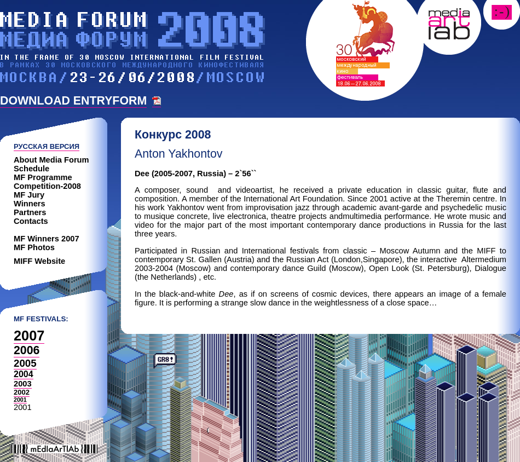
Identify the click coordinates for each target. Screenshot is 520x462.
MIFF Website (39, 261)
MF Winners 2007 (46, 238)
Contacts (31, 221)
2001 (20, 399)
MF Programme (43, 177)
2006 (26, 350)
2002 (22, 392)
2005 (25, 363)
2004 (23, 374)
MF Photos (34, 247)
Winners (29, 203)
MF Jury (29, 194)
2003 (23, 383)
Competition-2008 (47, 186)
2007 (29, 335)
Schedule (31, 168)
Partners (30, 212)
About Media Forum (51, 159)
